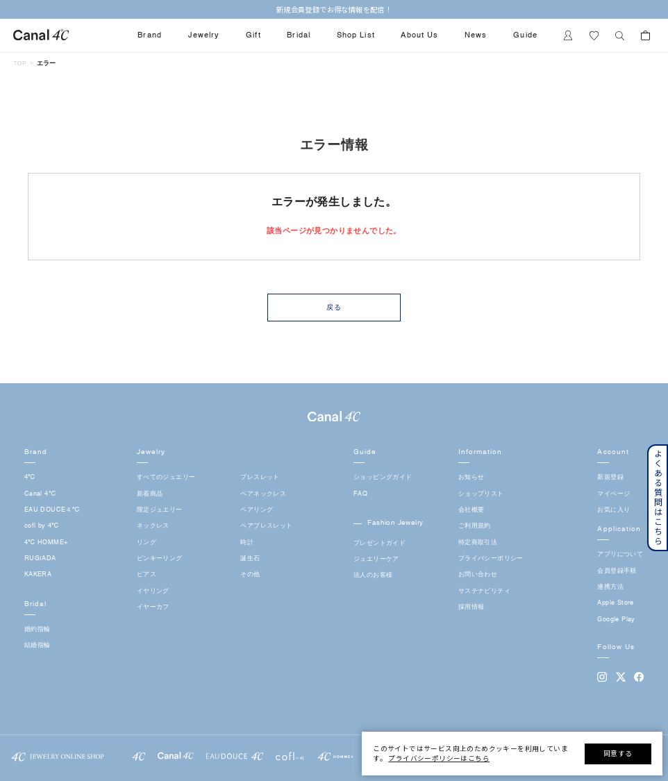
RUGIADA (40, 558)
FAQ (360, 494)
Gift (253, 35)
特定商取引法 (477, 542)
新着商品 (150, 494)
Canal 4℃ (40, 494)
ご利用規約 (474, 526)
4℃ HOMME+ (46, 542)
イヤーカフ (153, 607)
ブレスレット (259, 477)
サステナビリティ (484, 591)
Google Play (616, 619)
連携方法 (610, 587)
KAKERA (37, 574)
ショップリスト (481, 494)
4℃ (29, 477)
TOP (19, 63)
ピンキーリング (160, 558)
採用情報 (471, 607)
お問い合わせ (477, 574)
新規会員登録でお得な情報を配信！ (334, 9)
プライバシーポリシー (491, 558)
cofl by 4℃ (41, 526)
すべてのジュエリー (166, 477)
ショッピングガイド (382, 477)
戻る (334, 307)
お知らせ (471, 477)
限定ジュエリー (160, 510)
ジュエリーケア (376, 559)
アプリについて (620, 554)
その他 (250, 574)
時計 (246, 542)
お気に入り (613, 510)
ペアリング (256, 510)
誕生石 (250, 558)
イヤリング (153, 591)
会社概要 (471, 510)
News (476, 35)
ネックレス (153, 526)
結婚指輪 (37, 645)
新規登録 (610, 477)
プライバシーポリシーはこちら (439, 758)
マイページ (613, 494)
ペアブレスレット (266, 526)
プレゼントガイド (379, 543)
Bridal (298, 35)
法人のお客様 (372, 575)
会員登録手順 (616, 571)
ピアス (146, 574)
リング (146, 542)
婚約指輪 (37, 629)
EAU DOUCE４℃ (51, 510)
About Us (419, 35)
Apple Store (615, 603)
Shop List (356, 35)
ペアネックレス (263, 494)
